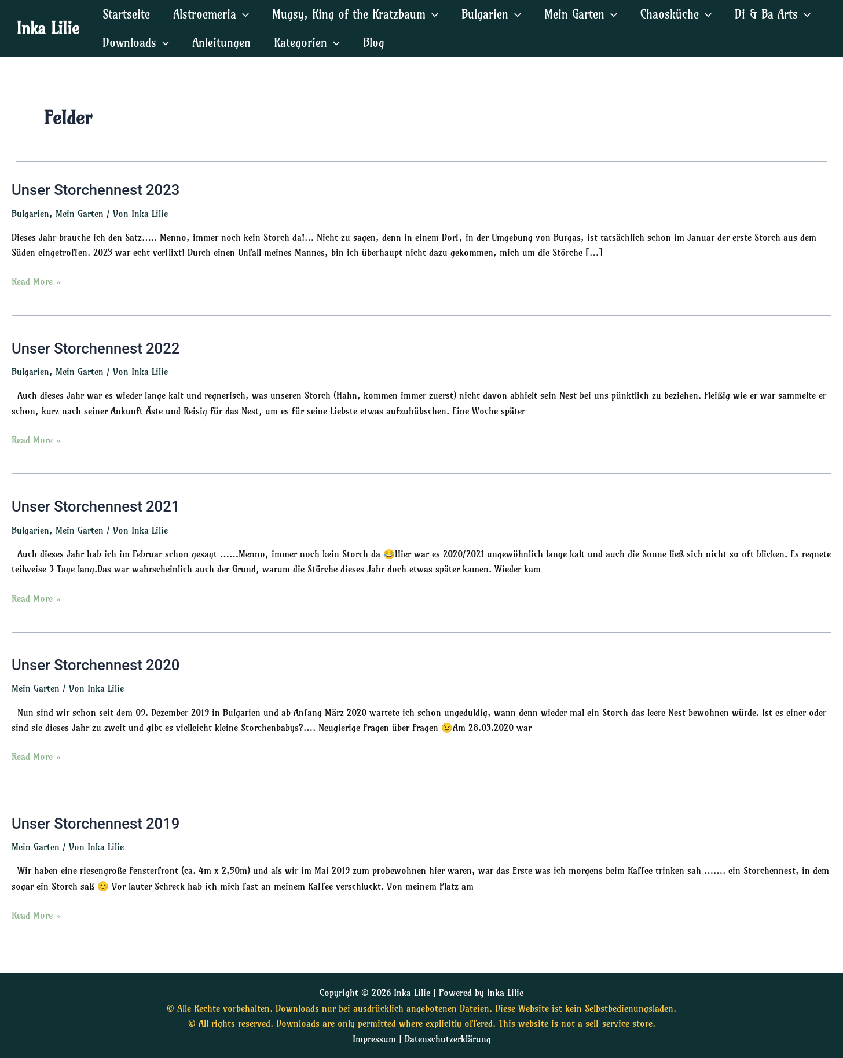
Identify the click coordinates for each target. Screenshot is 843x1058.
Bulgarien (30, 213)
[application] (242, 14)
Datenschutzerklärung (448, 1039)
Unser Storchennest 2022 (97, 348)
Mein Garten (80, 213)
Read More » (36, 281)
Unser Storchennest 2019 (97, 824)
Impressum (374, 1039)
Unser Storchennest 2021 (97, 507)
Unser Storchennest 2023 (97, 190)
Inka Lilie (47, 28)
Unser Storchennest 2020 (97, 665)
